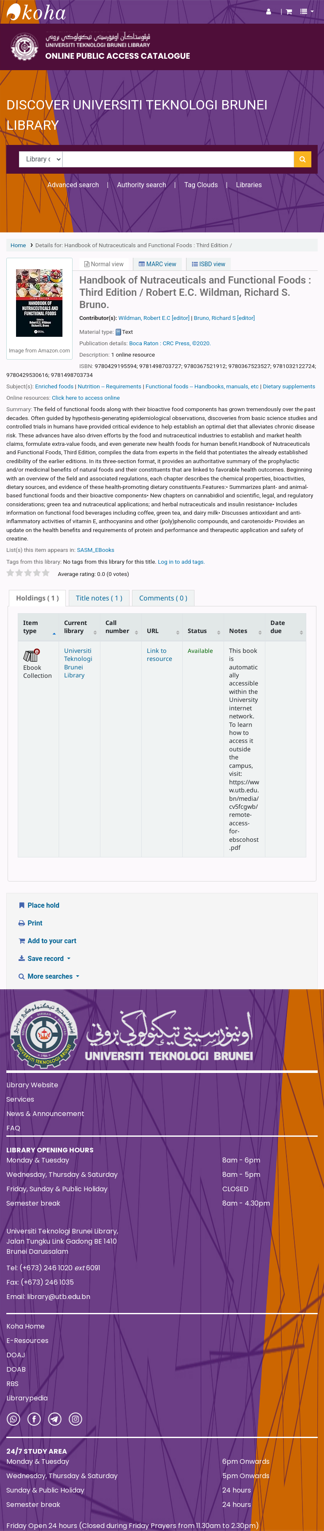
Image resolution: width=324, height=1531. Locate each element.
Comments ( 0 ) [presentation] (163, 598)
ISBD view (208, 264)
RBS (12, 1384)
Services (20, 1099)
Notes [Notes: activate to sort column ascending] (238, 631)
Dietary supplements (289, 386)
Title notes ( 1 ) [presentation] (99, 598)
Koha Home (25, 1326)
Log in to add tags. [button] (181, 561)
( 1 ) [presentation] (37, 598)
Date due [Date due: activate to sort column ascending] (277, 627)
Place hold (38, 905)
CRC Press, (177, 343)
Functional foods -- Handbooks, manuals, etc (202, 386)
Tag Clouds (201, 185)
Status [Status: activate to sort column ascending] (197, 631)
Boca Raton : (145, 343)
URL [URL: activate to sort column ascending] (153, 631)
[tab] (37, 598)
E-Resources (27, 1340)
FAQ (13, 1128)
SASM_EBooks (95, 549)
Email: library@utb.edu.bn (48, 1297)
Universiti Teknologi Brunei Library (78, 663)
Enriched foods (54, 386)
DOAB (16, 1369)
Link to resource (159, 655)
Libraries (249, 185)
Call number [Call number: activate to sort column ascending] (117, 627)
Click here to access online (86, 397)
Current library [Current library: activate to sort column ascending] (75, 627)
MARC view (157, 264)
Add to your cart (46, 941)
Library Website (32, 1085)
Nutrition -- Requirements (109, 386)
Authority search (141, 185)
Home (18, 245)
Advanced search (73, 185)
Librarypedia (27, 1398)
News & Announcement (45, 1114)
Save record (41, 959)
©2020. (201, 343)
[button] (288, 11)
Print (29, 923)
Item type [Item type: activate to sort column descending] (30, 627)
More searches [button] (45, 976)
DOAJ (15, 1355)
